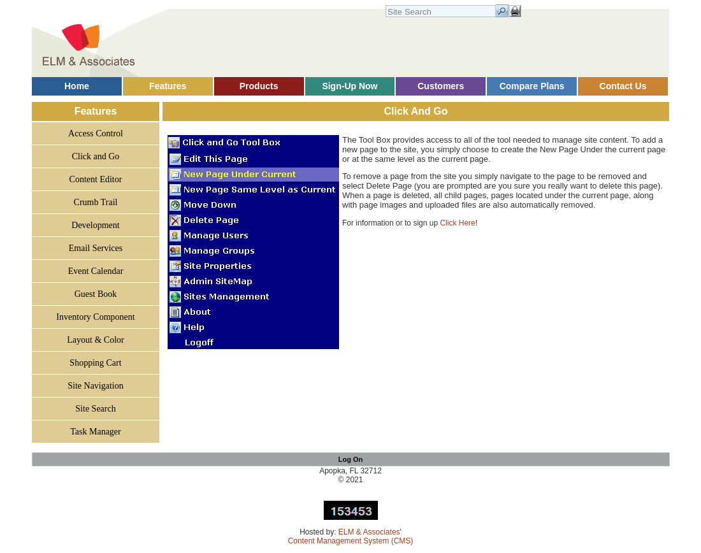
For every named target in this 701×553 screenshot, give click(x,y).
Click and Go (96, 156)
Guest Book (96, 294)
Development (95, 225)
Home (76, 86)
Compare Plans (532, 86)
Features (167, 86)
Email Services (95, 248)
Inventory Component (95, 317)
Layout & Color (95, 340)
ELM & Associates (369, 532)
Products (259, 86)
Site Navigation (96, 386)
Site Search (95, 408)
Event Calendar (96, 271)
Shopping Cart (95, 363)
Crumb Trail (96, 202)
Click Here (457, 223)
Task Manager (95, 431)
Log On (350, 459)
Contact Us (623, 86)
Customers (440, 86)
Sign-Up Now (349, 86)
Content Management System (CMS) (351, 540)
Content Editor (95, 179)
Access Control (95, 133)
